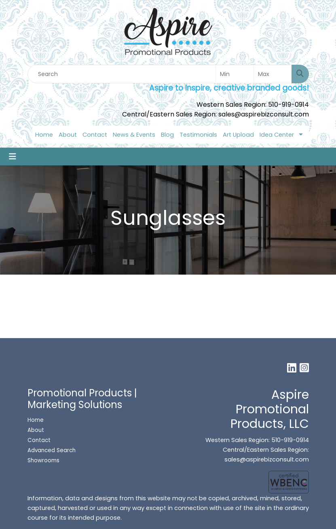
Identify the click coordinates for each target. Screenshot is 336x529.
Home (44, 135)
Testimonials (198, 135)
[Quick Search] (121, 74)
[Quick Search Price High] (273, 74)
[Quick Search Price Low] (235, 74)
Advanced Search (51, 450)
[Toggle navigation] (12, 156)
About (68, 135)
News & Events (134, 135)
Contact (94, 135)
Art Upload (238, 135)
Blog (167, 135)
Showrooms (44, 460)
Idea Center (277, 135)
